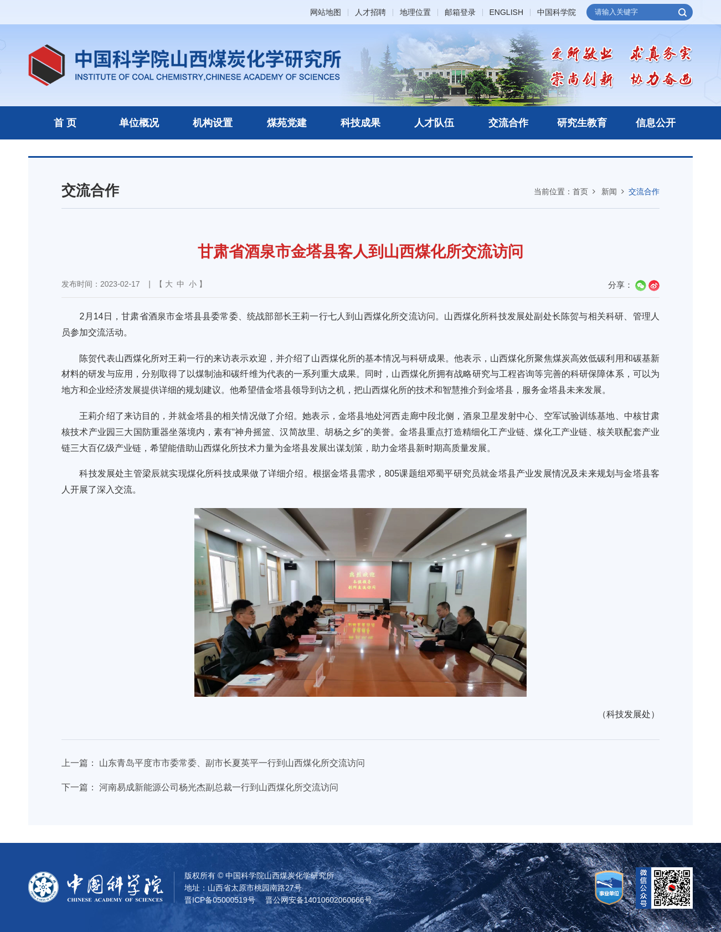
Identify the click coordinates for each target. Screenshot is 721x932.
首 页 (65, 122)
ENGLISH (506, 12)
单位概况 (139, 122)
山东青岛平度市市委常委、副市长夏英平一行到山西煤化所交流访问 (232, 763)
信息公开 (656, 122)
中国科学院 (556, 12)
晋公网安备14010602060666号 (318, 899)
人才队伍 (434, 122)
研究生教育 (582, 122)
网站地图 (325, 12)
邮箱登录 (460, 12)
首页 (580, 191)
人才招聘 (370, 12)
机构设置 (213, 122)
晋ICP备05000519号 (219, 899)
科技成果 (360, 122)
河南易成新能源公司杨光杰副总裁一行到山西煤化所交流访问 (218, 787)
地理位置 (415, 12)
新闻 (609, 191)
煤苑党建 (287, 122)
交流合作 (508, 122)
